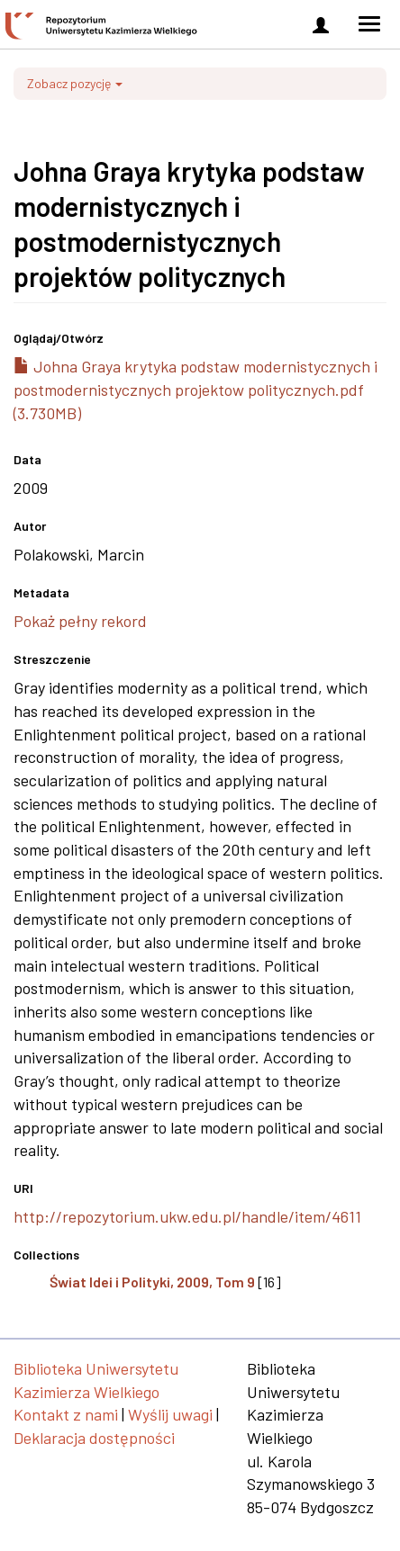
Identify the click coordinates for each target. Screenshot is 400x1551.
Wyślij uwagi (170, 1414)
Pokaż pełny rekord (80, 621)
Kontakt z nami (66, 1414)
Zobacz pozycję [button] (75, 83)
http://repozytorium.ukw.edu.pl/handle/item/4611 (187, 1216)
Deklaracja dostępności (94, 1438)
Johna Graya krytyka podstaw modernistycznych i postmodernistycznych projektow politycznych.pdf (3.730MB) (195, 389)
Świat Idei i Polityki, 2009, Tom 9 (152, 1281)
